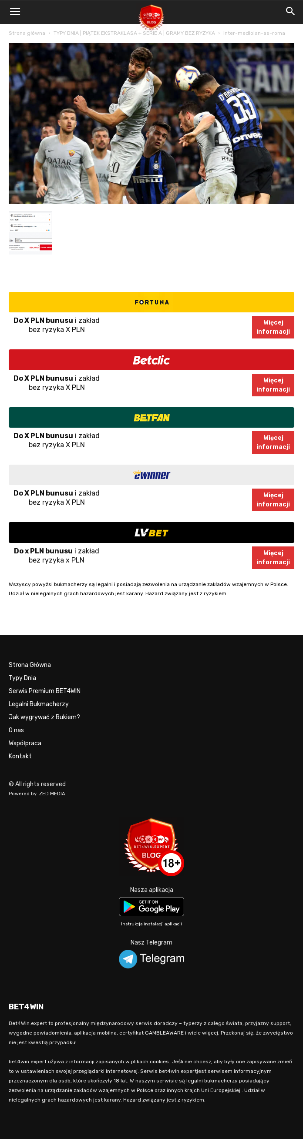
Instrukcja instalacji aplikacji (151, 924)
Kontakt (20, 756)
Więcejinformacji (273, 327)
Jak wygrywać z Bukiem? (44, 717)
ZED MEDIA (52, 794)
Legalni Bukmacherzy (39, 704)
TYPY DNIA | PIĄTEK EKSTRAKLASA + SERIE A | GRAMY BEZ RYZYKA (134, 33)
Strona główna (27, 33)
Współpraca (25, 743)
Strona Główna (30, 665)
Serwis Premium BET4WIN (45, 691)
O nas (16, 730)
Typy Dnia (22, 678)
